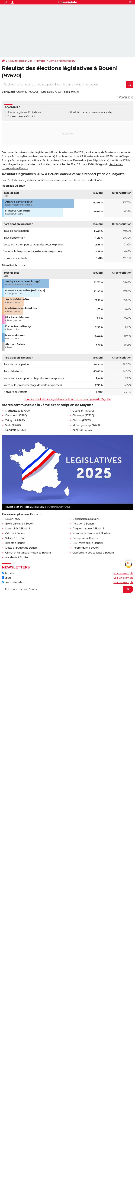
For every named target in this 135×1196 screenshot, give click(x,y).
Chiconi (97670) (81, 420)
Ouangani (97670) (83, 410)
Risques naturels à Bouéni (88, 528)
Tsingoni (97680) (15, 420)
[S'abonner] (67, 589)
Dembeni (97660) (16, 415)
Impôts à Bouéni (15, 543)
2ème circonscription (62, 60)
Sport (6, 577)
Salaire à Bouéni (14, 538)
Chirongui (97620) (27, 91)
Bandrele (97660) (15, 429)
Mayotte (41, 60)
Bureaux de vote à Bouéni (21, 116)
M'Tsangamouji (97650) (86, 425)
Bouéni (74, 112)
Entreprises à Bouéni (85, 538)
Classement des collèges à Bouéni (93, 552)
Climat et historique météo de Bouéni (28, 552)
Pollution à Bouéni (83, 523)
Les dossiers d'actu (14, 582)
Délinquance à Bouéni (85, 518)
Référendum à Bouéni (85, 547)
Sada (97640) (71, 91)
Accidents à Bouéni (16, 557)
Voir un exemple (123, 573)
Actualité (8, 573)
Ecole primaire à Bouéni (19, 523)
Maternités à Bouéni (17, 528)
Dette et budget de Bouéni (21, 547)
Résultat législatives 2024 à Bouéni (25, 112)
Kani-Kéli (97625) (51, 91)
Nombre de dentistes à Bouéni (91, 533)
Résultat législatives (20, 60)
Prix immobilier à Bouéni (87, 543)
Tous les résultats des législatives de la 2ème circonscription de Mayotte (67, 399)
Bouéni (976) (12, 518)
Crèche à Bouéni (15, 533)
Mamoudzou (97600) (17, 410)
